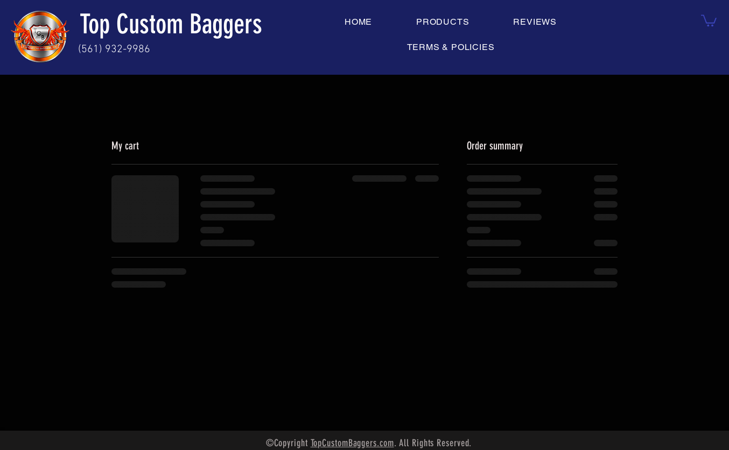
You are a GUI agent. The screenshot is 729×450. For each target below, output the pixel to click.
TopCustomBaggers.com (352, 443)
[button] (709, 19)
